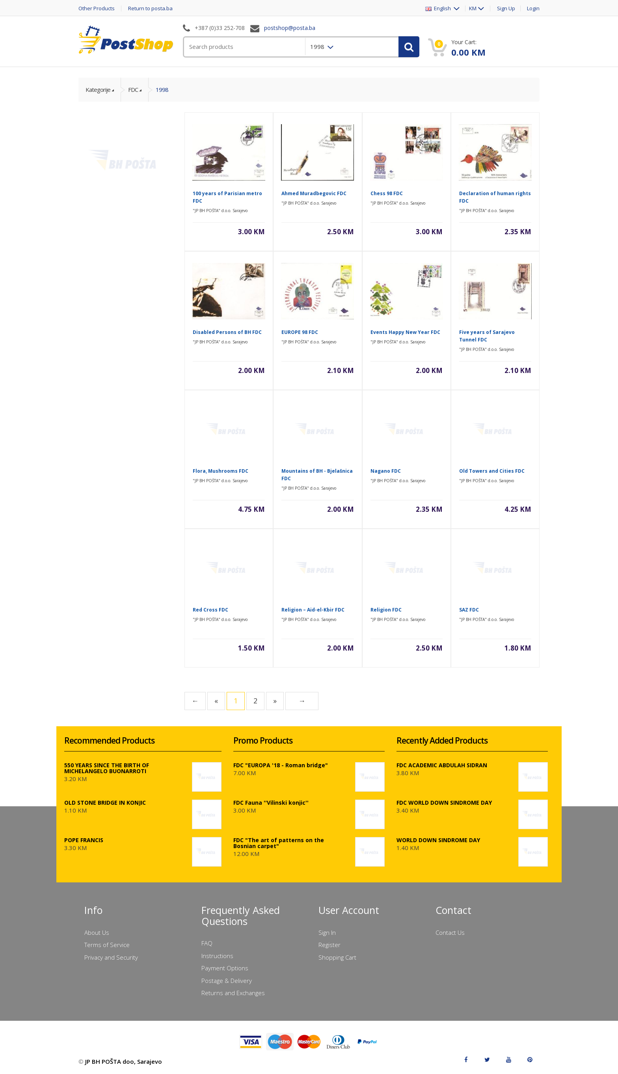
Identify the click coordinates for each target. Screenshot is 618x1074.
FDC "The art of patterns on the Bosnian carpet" (278, 843)
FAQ (206, 943)
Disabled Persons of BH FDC (227, 332)
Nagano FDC (385, 471)
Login (533, 8)
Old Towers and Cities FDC (492, 471)
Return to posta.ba (150, 8)
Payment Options (224, 968)
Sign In (327, 932)
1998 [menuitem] (318, 46)
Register (329, 945)
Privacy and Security (111, 957)
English (438, 8)
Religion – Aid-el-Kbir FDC (312, 609)
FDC (133, 89)
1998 (162, 89)
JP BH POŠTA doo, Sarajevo (123, 1061)
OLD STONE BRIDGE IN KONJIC (105, 803)
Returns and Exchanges (233, 993)
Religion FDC (386, 609)
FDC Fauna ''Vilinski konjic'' (271, 803)
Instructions (217, 956)
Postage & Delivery (226, 980)
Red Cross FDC (210, 609)
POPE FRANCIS (83, 840)
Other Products (96, 8)
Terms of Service (107, 945)
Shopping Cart (337, 957)
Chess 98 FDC (386, 193)
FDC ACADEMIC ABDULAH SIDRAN (441, 765)
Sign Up (506, 8)
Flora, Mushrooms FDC (220, 471)
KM (473, 8)
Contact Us (450, 932)
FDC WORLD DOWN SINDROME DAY (444, 803)
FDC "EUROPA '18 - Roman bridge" (280, 765)
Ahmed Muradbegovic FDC (313, 193)
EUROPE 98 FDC (299, 332)
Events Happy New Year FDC (405, 332)
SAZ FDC (469, 609)
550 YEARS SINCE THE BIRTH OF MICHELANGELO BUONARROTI (106, 768)
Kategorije (98, 89)
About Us (96, 932)
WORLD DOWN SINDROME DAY (438, 840)
